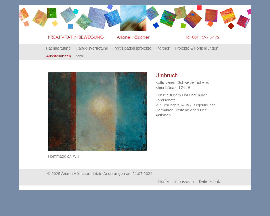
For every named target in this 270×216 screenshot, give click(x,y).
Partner (163, 48)
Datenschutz (210, 181)
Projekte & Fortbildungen (196, 48)
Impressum (184, 181)
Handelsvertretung (92, 48)
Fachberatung (58, 48)
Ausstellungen (58, 56)
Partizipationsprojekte (132, 48)
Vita (79, 56)
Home (163, 181)
